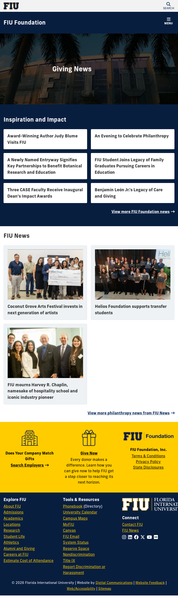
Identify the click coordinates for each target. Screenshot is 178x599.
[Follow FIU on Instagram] (125, 537)
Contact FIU (132, 524)
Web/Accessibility (81, 588)
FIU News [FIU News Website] (130, 530)
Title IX (69, 560)
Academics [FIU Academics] (13, 518)
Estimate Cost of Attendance (28, 560)
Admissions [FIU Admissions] (13, 512)
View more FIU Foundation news (140, 211)
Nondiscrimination (79, 554)
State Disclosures (148, 467)
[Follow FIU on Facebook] (137, 537)
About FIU (12, 506)
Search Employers (27, 465)
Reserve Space (76, 548)
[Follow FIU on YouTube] (150, 537)
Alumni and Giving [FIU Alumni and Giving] (19, 548)
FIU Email (71, 536)
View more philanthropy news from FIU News (129, 413)
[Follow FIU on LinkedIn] (131, 537)
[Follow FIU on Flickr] (157, 537)
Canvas (69, 530)
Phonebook (73, 506)
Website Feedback (150, 583)
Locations (12, 524)
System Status (76, 542)
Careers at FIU (16, 554)
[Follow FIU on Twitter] (143, 537)
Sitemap (104, 588)
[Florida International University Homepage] (46, 6)
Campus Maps (75, 518)
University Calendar (80, 512)
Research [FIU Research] (12, 530)
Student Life (14, 536)
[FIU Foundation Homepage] (25, 23)
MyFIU (68, 524)
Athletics (11, 542)
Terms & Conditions (148, 456)
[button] (168, 5)
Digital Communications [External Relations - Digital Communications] (114, 583)
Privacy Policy (148, 461)
